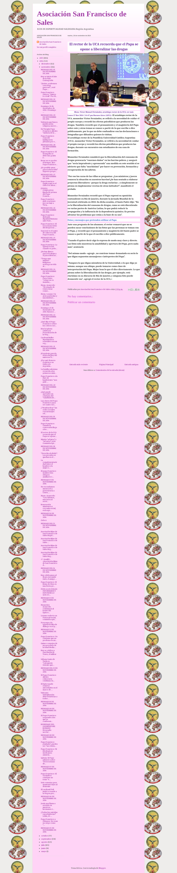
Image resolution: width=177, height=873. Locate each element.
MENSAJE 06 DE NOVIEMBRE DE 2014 (48, 798)
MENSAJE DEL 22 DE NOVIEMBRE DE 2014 (48, 317)
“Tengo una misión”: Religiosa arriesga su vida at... (48, 262)
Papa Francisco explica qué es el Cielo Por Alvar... (49, 183)
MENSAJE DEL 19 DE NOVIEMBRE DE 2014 (48, 419)
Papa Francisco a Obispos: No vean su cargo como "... (49, 822)
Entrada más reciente (78, 365)
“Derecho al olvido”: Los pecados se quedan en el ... (49, 455)
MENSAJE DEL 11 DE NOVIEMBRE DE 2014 (49, 670)
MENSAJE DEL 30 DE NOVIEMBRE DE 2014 (48, 101)
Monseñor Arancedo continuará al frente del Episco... (47, 609)
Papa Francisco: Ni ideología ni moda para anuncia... (49, 752)
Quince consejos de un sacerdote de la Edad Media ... (49, 645)
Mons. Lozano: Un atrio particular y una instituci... (49, 296)
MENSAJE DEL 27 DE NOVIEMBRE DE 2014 (48, 176)
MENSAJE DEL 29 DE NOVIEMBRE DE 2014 (48, 117)
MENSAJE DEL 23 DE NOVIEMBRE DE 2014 (48, 303)
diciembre (45, 64)
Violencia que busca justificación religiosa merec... (49, 124)
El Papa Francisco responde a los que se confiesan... (48, 718)
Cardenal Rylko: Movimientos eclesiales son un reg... (49, 340)
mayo (43, 851)
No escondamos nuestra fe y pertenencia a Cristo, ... (48, 490)
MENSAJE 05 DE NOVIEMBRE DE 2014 (48, 830)
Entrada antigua (131, 365)
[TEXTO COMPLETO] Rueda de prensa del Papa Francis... (49, 192)
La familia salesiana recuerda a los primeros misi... (49, 371)
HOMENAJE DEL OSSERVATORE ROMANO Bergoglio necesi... (48, 728)
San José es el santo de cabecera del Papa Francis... (49, 233)
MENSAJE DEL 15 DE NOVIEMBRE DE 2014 (48, 525)
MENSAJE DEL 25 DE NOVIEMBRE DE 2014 (48, 240)
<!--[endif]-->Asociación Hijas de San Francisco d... (49, 562)
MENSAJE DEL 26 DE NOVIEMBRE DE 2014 (48, 210)
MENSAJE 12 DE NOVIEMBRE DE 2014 (48, 631)
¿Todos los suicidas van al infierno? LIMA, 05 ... (49, 814)
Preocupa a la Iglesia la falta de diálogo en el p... (49, 625)
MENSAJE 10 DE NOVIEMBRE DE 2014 (48, 704)
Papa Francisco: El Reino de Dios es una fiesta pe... (49, 584)
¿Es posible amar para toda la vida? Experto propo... (49, 169)
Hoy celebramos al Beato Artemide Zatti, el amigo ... (49, 577)
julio (43, 845)
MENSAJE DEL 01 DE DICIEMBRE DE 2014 (48, 72)
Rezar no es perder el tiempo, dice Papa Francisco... (49, 162)
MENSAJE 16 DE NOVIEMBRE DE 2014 (48, 515)
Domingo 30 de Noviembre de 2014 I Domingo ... (48, 109)
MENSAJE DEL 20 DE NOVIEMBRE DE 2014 (48, 387)
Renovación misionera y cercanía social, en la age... (48, 507)
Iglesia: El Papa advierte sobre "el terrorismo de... (48, 761)
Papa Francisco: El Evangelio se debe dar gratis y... (49, 155)
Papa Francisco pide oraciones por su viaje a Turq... (48, 202)
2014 (41, 61)
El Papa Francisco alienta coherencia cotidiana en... (48, 678)
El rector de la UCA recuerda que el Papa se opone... (49, 434)
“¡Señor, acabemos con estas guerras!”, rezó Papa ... (49, 86)
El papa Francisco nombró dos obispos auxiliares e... (48, 474)
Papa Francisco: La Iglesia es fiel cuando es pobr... (49, 247)
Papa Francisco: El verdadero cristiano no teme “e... (49, 777)
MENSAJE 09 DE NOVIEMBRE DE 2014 (48, 711)
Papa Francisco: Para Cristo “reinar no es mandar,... (48, 279)
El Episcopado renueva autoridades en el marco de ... (49, 687)
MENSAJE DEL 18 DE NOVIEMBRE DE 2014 (48, 448)
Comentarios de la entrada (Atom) (110, 370)
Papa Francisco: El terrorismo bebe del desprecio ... (49, 226)
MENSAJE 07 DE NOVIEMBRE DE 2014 (48, 769)
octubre (44, 836)
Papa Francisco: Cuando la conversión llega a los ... (49, 426)
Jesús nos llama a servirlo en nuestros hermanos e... (48, 806)
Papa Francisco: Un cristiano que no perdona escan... (49, 638)
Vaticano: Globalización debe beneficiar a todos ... (49, 696)
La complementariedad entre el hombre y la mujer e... (49, 464)
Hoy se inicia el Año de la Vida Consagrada (49, 78)
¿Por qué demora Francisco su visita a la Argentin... (48, 363)
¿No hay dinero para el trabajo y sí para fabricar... (49, 254)
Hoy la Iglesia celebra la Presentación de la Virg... (49, 332)
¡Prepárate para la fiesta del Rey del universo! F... (49, 355)
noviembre (46, 67)
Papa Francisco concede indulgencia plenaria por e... (48, 139)
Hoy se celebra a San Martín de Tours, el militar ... (48, 653)
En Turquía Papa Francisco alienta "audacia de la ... (49, 131)
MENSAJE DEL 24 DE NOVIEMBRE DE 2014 (48, 271)
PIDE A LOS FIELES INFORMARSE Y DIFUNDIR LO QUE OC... (49, 592)
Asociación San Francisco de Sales (50, 43)
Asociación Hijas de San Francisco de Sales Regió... (49, 534)
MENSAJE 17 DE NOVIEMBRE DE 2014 (48, 482)
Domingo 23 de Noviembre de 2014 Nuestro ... (48, 310)
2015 (41, 58)
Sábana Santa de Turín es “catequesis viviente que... (48, 662)
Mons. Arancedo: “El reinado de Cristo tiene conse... (48, 288)
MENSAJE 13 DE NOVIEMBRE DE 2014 (48, 600)
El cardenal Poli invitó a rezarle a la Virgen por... (49, 791)
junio (43, 848)
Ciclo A (43, 520)
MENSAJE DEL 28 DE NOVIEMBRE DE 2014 (48, 147)
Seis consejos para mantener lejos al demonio (49, 784)
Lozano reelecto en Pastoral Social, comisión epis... (49, 618)
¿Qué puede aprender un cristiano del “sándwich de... (48, 395)
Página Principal (106, 365)
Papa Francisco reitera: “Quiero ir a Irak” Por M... (49, 94)
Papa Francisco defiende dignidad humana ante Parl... (49, 218)
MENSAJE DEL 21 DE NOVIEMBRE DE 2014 (48, 348)
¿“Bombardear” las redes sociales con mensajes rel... (49, 411)
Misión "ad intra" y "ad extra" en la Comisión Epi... (48, 441)
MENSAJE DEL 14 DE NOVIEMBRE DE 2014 (48, 570)
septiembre (46, 839)
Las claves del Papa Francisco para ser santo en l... (49, 403)
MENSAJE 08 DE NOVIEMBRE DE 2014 (48, 737)
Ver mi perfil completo (46, 47)
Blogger (102, 868)
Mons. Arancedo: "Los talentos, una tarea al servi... (48, 499)
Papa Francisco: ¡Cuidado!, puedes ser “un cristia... (49, 744)
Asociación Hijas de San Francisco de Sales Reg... (49, 547)
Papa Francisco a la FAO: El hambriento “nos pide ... (49, 379)
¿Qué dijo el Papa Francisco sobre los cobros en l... (49, 324)
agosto (44, 842)
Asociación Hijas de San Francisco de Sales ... (49, 541)
